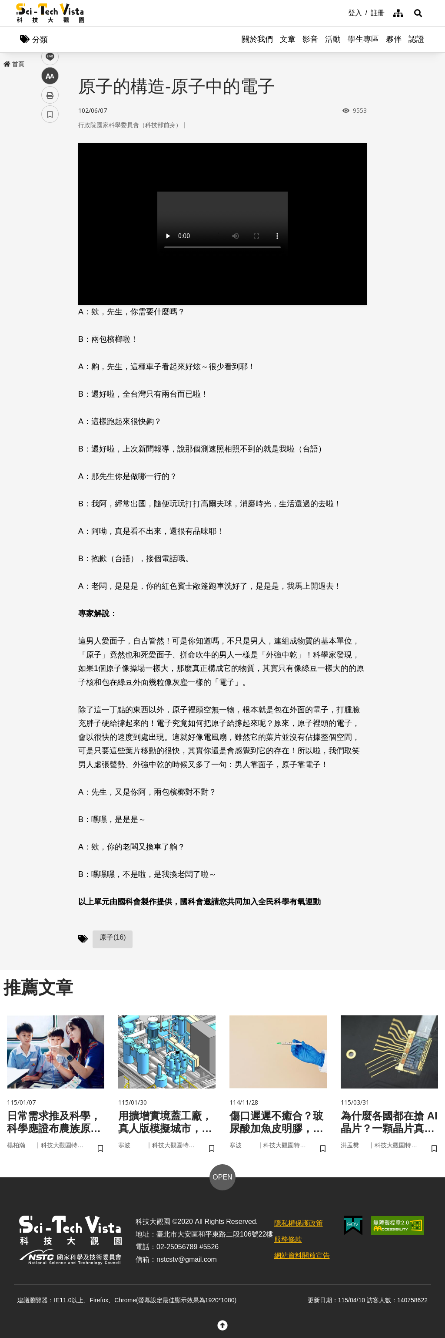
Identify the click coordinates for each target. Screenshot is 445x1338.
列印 (50, 243)
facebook (50, 166)
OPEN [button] (222, 1177)
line (47, 205)
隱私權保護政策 (298, 1223)
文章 (288, 39)
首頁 (13, 64)
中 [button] (49, 224)
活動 (333, 39)
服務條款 (288, 1239)
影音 (310, 39)
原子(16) (113, 937)
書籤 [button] (50, 262)
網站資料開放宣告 (302, 1255)
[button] (418, 13)
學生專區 (363, 39)
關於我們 (257, 39)
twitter (50, 185)
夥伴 (394, 39)
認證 (416, 39)
